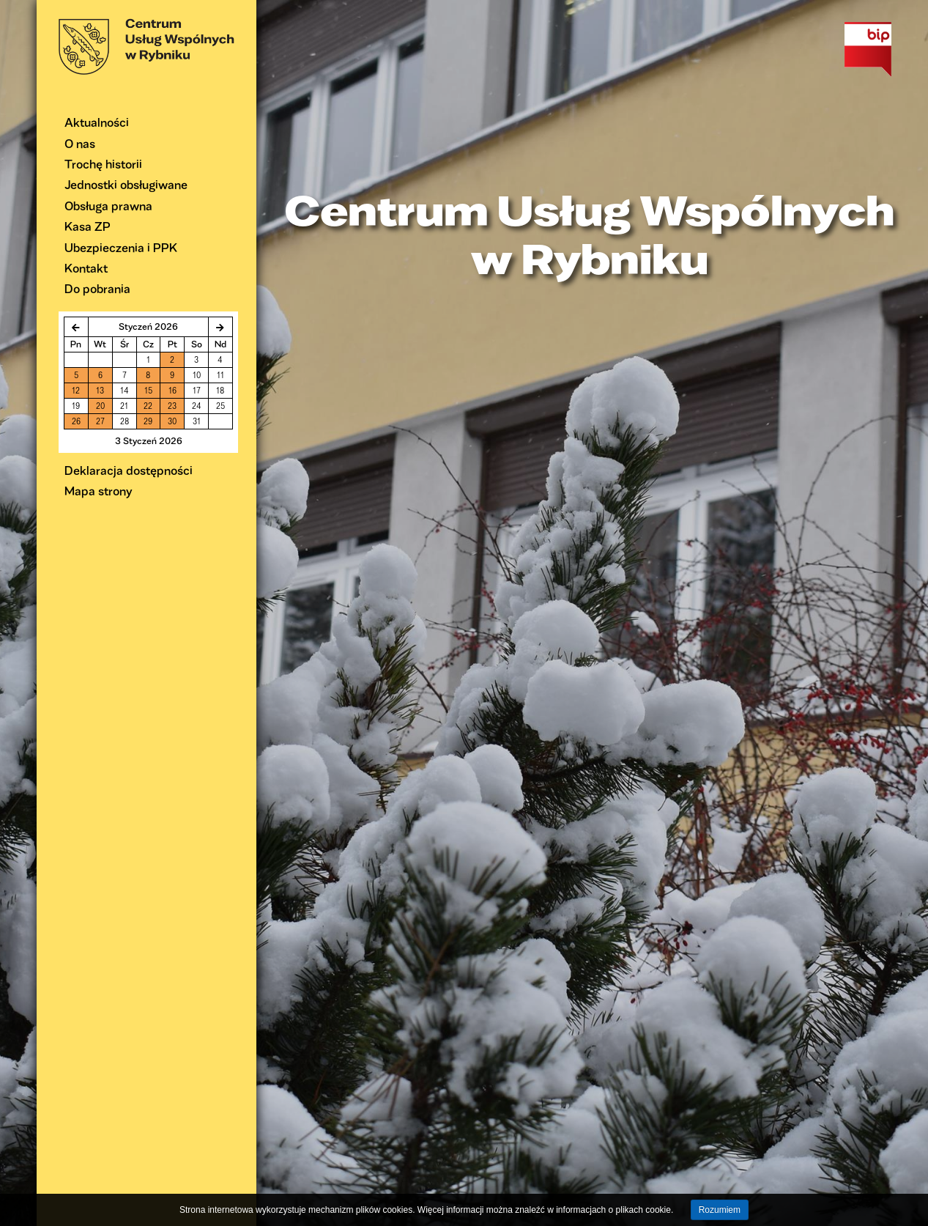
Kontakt (86, 268)
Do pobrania (97, 288)
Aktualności (96, 122)
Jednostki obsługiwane (126, 184)
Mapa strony (98, 491)
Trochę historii (103, 164)
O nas (79, 143)
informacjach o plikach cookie (613, 1210)
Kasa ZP (87, 226)
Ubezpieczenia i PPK (120, 247)
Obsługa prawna (108, 206)
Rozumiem (719, 1210)
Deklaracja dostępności (128, 470)
